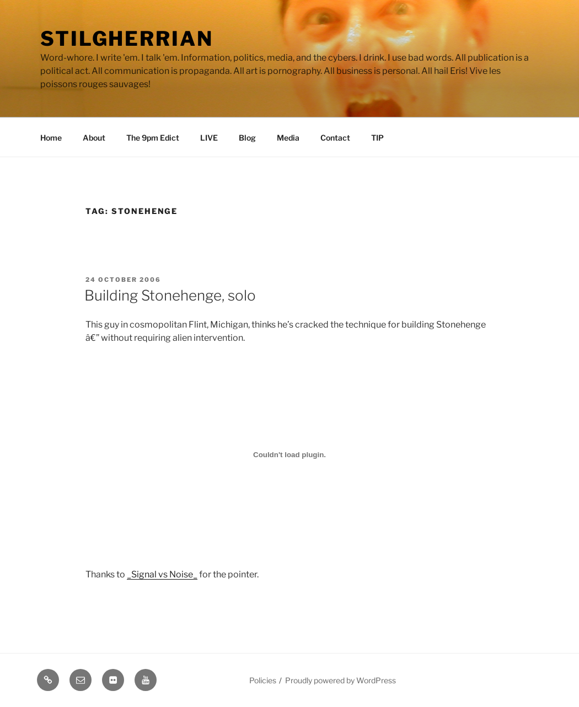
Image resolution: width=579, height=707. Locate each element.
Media (288, 137)
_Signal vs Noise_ (162, 574)
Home (51, 137)
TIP (377, 137)
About (94, 137)
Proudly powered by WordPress (340, 680)
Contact (335, 137)
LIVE (209, 137)
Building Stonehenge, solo (170, 295)
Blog (247, 137)
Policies (262, 680)
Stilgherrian (126, 38)
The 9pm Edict (152, 137)
